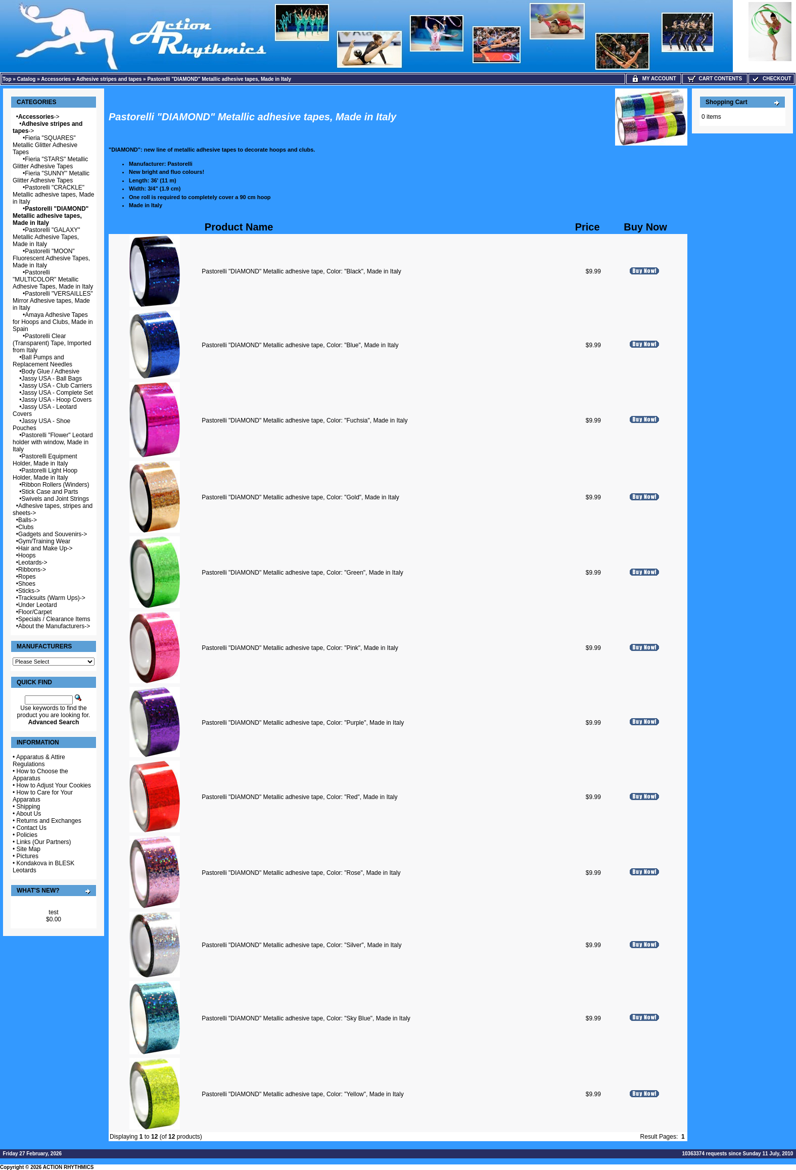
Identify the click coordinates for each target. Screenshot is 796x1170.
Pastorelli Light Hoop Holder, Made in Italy (45, 474)
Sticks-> (29, 590)
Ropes (27, 576)
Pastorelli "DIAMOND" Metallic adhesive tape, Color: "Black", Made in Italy (301, 271)
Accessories (56, 79)
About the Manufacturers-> (54, 626)
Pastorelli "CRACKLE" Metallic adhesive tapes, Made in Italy (53, 194)
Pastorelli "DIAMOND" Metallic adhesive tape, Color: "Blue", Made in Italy (300, 345)
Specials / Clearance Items (54, 619)
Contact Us (31, 827)
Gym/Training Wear (44, 541)
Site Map (28, 849)
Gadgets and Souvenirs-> (52, 534)
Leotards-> (33, 562)
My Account (653, 78)
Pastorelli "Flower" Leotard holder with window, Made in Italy (53, 442)
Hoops (27, 555)
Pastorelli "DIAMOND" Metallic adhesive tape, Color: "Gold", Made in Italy (300, 497)
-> (39, 116)
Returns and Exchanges (49, 820)
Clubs (26, 527)
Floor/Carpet (35, 612)
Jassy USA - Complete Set (57, 392)
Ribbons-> (32, 569)
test (53, 912)
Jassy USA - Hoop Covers (57, 399)
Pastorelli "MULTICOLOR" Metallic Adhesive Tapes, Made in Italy (53, 279)
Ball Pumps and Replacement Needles (42, 361)
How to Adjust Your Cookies (54, 785)
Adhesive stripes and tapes (109, 79)
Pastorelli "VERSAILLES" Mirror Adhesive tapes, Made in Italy (53, 300)
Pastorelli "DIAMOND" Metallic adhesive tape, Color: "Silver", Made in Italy (301, 945)
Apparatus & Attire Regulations (39, 761)
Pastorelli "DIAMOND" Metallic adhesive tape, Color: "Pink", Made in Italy (300, 647)
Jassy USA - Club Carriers (57, 385)
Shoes (26, 583)
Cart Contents (715, 78)
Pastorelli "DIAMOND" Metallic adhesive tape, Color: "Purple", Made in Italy (303, 722)
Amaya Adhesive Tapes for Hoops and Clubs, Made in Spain (53, 322)
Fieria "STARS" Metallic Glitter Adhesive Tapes (50, 163)
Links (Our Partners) (44, 842)
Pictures (27, 856)
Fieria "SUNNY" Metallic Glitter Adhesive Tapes (51, 177)
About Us (28, 813)
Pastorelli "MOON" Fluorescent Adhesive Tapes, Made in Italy (51, 258)
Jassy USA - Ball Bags (52, 378)
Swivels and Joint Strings (55, 498)
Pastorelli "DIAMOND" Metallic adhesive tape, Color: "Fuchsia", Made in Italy (304, 420)
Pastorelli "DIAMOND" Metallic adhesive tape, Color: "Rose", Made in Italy (301, 872)
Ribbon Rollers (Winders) (55, 484)
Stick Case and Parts (50, 491)
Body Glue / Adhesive (51, 371)
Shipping (28, 806)
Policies (27, 834)
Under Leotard (37, 605)
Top (7, 79)
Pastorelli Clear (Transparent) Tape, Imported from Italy (52, 343)
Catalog (26, 79)
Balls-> (27, 520)
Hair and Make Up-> (45, 548)
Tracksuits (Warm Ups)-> (51, 597)
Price (587, 226)
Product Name (239, 226)
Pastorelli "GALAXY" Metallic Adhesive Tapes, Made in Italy (46, 237)
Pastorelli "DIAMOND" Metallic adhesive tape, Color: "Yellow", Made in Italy (302, 1094)
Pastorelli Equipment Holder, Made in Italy (45, 460)
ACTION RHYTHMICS (68, 1167)
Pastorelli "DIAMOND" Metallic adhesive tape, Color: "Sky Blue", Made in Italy (306, 1018)
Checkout (771, 78)
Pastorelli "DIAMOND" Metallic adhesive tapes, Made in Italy (219, 79)
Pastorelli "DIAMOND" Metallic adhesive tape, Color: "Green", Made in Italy (302, 572)
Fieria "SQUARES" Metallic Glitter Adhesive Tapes (45, 145)
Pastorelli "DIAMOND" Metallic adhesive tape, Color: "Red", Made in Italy (299, 797)
